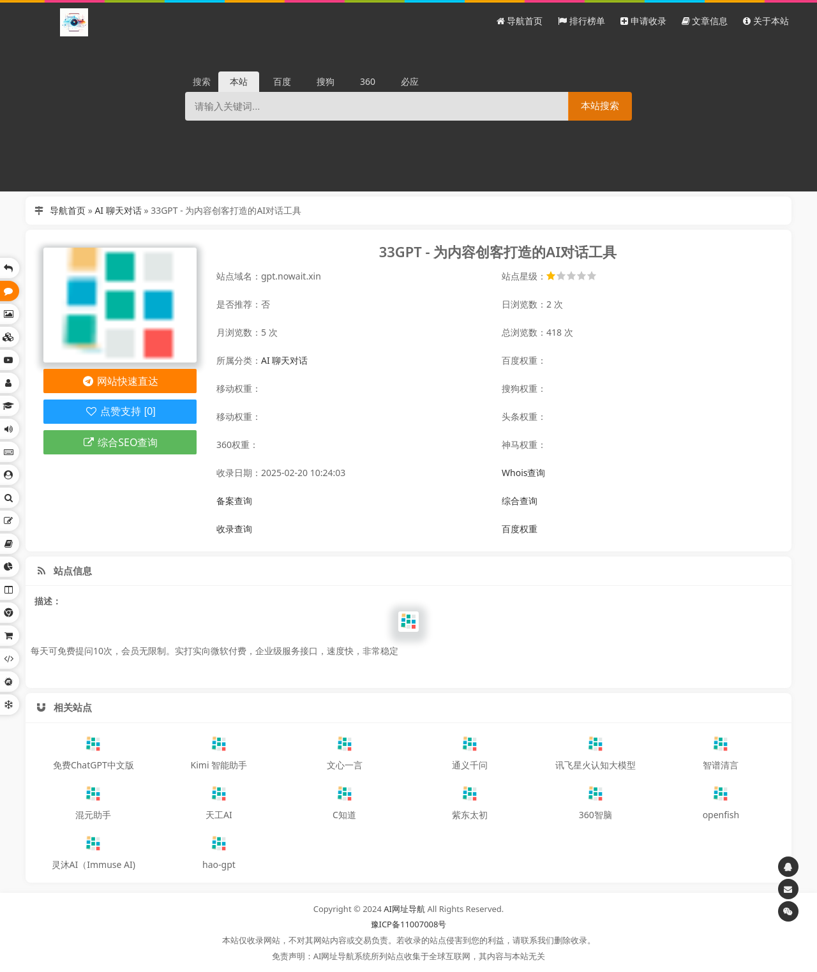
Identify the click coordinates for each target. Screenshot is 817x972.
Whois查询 (523, 473)
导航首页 (68, 210)
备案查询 (234, 501)
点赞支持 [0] (119, 411)
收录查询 (234, 529)
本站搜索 (600, 105)
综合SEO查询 (120, 442)
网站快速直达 (120, 381)
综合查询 (519, 501)
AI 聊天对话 (117, 210)
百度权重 (519, 529)
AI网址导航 (404, 909)
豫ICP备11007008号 (409, 924)
